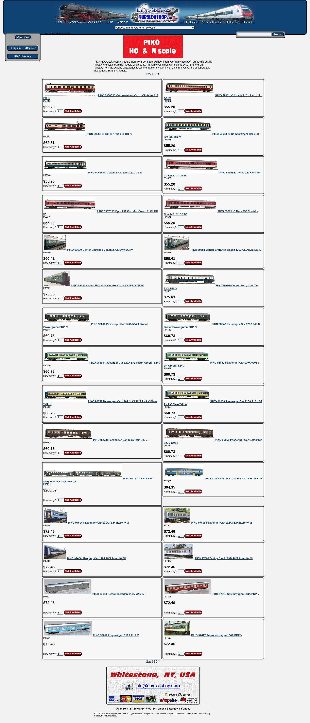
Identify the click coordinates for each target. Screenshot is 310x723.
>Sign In (16, 48)
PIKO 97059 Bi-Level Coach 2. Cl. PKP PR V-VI (233, 478)
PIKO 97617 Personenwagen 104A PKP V (216, 635)
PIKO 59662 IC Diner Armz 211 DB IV (109, 133)
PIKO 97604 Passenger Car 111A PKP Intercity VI (98, 522)
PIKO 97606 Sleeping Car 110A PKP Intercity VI (96, 558)
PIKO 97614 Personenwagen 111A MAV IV (118, 593)
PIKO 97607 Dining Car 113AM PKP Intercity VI (224, 558)
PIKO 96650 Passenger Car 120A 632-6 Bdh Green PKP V (124, 362)
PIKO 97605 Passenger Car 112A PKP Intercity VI (221, 522)
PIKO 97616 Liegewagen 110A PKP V (116, 635)
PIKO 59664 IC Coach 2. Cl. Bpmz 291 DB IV (115, 172)
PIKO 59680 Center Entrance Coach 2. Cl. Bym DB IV (100, 249)
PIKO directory (22, 56)
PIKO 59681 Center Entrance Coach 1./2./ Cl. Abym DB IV (226, 249)
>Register (30, 48)
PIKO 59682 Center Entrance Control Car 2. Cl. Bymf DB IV (107, 285)
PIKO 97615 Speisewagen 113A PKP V (235, 593)
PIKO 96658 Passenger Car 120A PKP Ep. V (120, 439)
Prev (148, 74)
